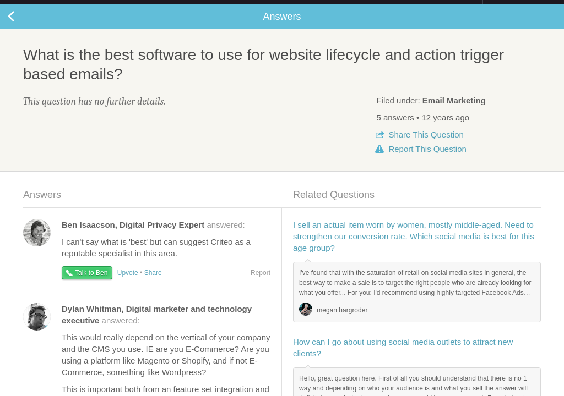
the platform (57, 6)
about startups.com (521, 7)
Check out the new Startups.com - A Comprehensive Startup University (363, 7)
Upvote (127, 281)
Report (427, 157)
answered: (153, 233)
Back (22, 25)
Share (425, 143)
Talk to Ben (91, 281)
